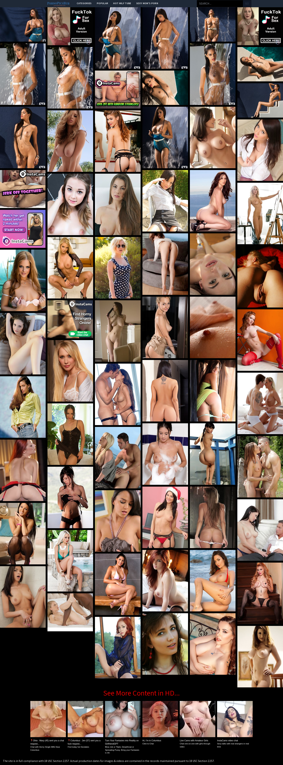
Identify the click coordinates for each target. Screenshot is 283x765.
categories (84, 3)
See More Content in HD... (141, 693)
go (247, 3)
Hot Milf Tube (122, 3)
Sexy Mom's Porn (147, 3)
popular (102, 3)
